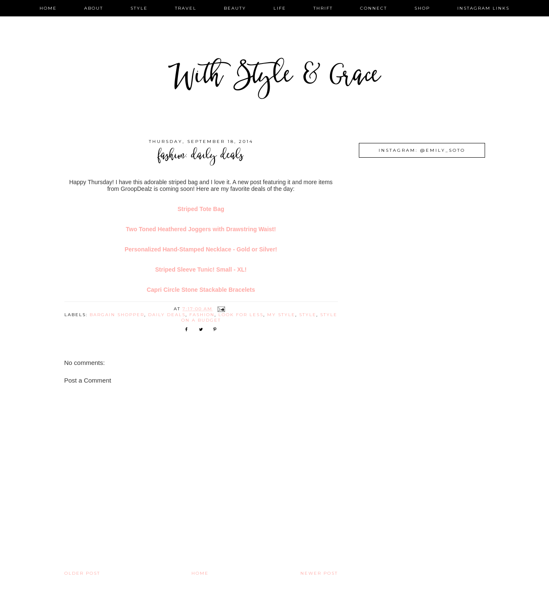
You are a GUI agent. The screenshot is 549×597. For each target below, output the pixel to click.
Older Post (82, 573)
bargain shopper (117, 314)
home (48, 8)
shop (422, 8)
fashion (202, 314)
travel (185, 8)
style (139, 8)
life (279, 8)
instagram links (483, 8)
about (93, 8)
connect (373, 8)
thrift (323, 8)
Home (200, 573)
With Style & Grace (274, 77)
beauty (235, 8)
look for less (240, 314)
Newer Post (319, 573)
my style (281, 314)
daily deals (167, 314)
